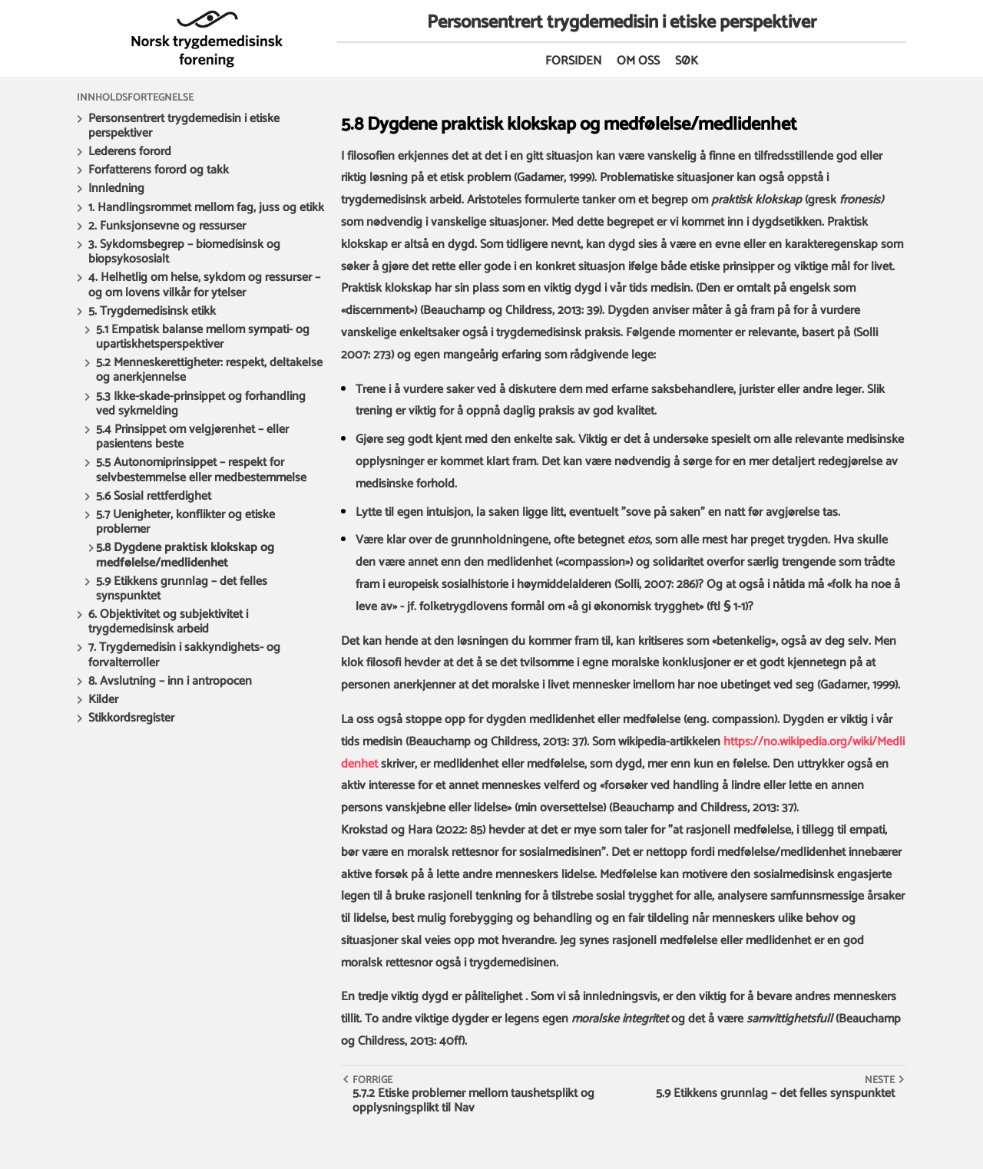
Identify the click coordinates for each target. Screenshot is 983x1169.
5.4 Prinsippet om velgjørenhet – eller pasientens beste (192, 436)
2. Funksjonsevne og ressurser (167, 226)
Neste (880, 1080)
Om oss (638, 61)
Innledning (116, 188)
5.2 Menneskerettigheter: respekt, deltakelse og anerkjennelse (209, 370)
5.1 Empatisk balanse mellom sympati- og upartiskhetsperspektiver (202, 337)
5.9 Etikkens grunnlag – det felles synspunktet (181, 588)
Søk (686, 61)
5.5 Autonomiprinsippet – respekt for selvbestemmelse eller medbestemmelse (201, 469)
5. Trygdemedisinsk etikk (152, 311)
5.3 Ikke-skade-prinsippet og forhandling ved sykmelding (201, 403)
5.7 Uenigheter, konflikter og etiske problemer (185, 522)
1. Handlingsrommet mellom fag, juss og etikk (206, 207)
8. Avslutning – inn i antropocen (170, 681)
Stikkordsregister (131, 718)
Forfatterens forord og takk (158, 170)
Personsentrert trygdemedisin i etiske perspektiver (184, 125)
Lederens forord (129, 151)
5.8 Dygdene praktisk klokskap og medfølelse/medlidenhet (185, 555)
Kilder (103, 699)
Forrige (372, 1080)
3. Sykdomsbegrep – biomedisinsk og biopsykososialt (184, 251)
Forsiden (573, 61)
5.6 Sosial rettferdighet (153, 496)
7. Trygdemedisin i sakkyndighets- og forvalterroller (184, 654)
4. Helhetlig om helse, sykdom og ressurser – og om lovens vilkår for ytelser (204, 284)
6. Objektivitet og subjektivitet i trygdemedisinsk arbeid (168, 621)
